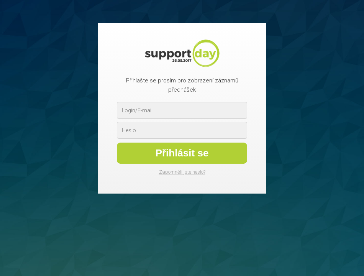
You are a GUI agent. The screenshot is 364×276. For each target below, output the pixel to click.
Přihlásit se (182, 153)
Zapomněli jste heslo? (182, 172)
